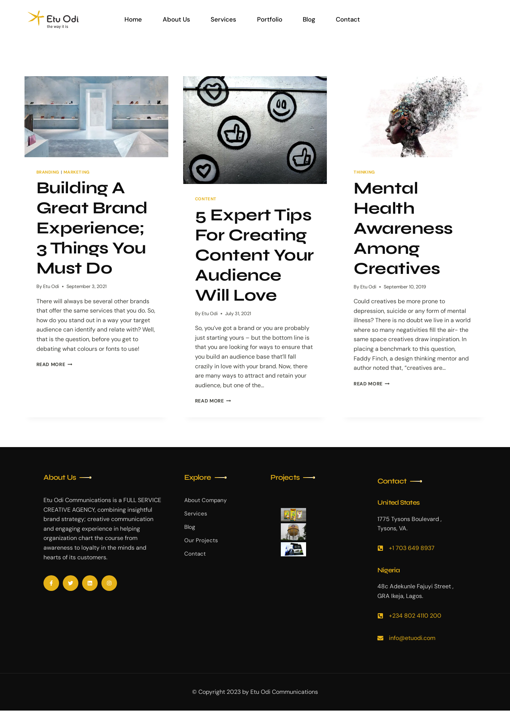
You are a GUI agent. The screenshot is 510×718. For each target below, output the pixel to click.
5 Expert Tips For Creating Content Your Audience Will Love (254, 255)
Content (206, 198)
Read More (54, 364)
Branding (47, 172)
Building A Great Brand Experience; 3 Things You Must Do (92, 228)
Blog (308, 19)
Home (133, 19)
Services (223, 19)
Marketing (77, 172)
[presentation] (96, 116)
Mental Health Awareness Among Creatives (403, 228)
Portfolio (269, 19)
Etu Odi (51, 286)
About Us (176, 19)
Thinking (364, 172)
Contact (347, 19)
